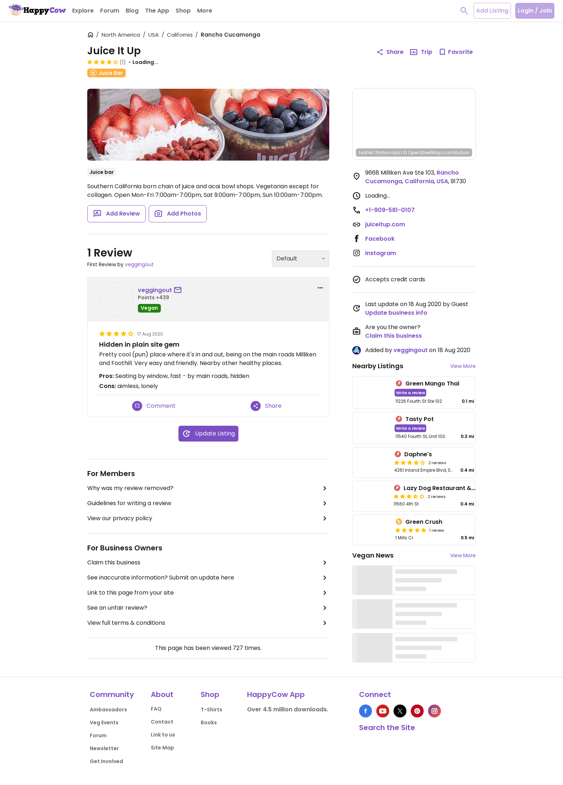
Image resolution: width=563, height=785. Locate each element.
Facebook (380, 239)
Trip (420, 52)
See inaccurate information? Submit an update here (208, 577)
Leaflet (366, 152)
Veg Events (104, 722)
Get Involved (106, 761)
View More (463, 366)
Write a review (410, 392)
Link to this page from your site (208, 592)
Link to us (163, 734)
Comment (154, 406)
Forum (98, 735)
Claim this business (208, 562)
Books (209, 722)
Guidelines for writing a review (208, 503)
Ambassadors (108, 709)
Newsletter (104, 748)
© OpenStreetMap (422, 152)
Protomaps (388, 152)
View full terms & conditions (208, 623)
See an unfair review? (208, 608)
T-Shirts (211, 709)
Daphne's (418, 454)
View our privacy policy (208, 518)
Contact (162, 721)
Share (266, 406)
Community (112, 694)
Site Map (162, 747)
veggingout (139, 264)
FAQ (156, 708)
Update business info (396, 313)
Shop (210, 694)
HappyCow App (276, 694)
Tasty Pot (419, 419)
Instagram (380, 253)
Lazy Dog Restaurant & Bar (443, 488)
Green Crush (423, 522)
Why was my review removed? (208, 488)
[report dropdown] (320, 287)
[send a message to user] (179, 290)
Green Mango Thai (432, 383)
